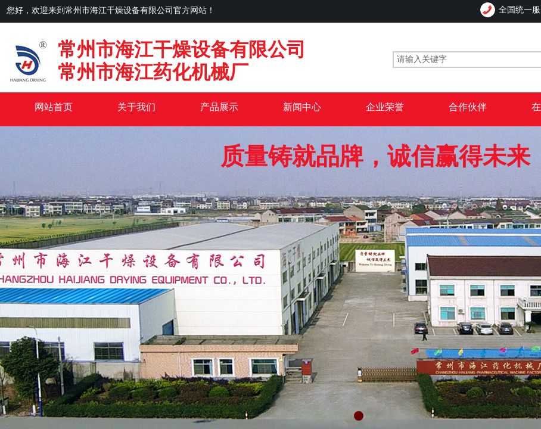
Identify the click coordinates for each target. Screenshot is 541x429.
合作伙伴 (468, 107)
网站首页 (54, 107)
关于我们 (136, 107)
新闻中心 (302, 107)
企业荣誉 (385, 107)
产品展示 (219, 107)
